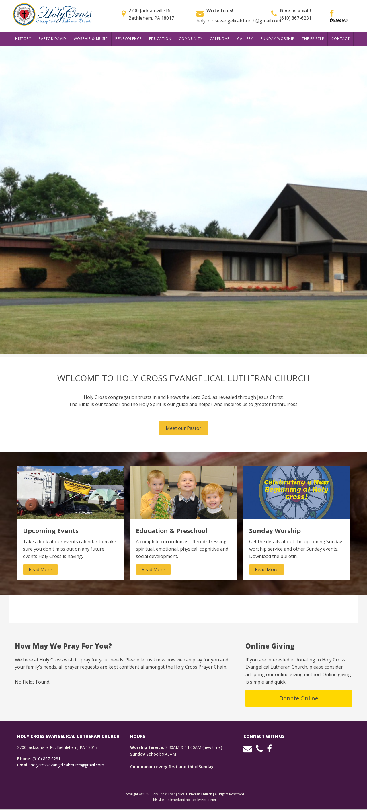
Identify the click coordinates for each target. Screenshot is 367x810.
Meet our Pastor (183, 428)
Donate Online (298, 698)
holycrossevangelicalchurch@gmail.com (238, 20)
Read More (40, 569)
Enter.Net (208, 799)
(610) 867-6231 (295, 18)
